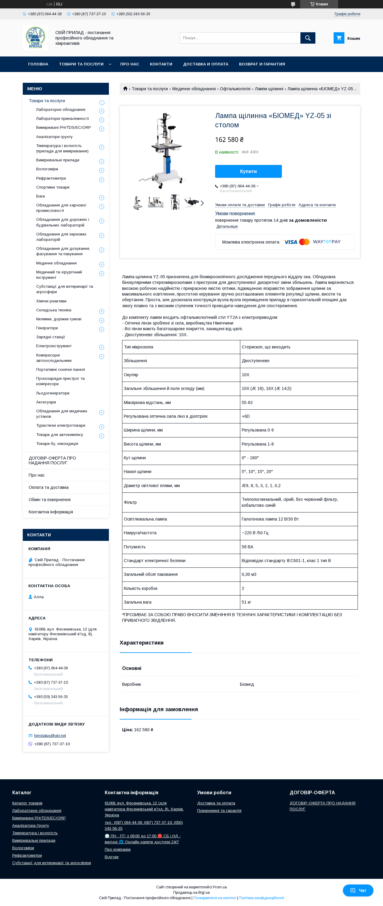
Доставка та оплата (216, 803)
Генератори (47, 328)
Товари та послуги (81, 64)
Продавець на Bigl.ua (191, 892)
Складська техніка (53, 310)
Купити (248, 171)
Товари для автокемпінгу (59, 434)
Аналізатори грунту (54, 136)
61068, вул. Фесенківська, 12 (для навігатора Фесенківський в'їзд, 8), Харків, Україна (144, 809)
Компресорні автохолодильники (54, 358)
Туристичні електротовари (60, 425)
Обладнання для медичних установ (61, 414)
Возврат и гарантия (262, 64)
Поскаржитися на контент (214, 898)
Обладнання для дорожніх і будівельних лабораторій (62, 222)
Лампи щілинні (269, 88)
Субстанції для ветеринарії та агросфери (64, 289)
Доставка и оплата (205, 64)
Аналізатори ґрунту (30, 825)
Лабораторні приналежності (62, 118)
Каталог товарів (27, 803)
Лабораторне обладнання (60, 109)
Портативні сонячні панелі (60, 369)
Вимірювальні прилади (57, 160)
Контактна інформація (51, 511)
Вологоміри (47, 169)
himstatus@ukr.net (50, 735)
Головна (38, 64)
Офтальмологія (235, 88)
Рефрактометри (51, 178)
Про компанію (118, 849)
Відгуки (111, 857)
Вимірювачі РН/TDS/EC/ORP (39, 818)
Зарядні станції (50, 337)
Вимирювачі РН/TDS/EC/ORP (63, 127)
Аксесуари (46, 402)
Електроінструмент (54, 346)
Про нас (129, 64)
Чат (358, 890)
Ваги (40, 196)
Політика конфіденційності (261, 898)
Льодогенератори (52, 393)
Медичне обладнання (194, 88)
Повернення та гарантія (219, 810)
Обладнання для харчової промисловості (61, 208)
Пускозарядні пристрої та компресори (60, 381)
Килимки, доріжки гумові (58, 319)
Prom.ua (220, 887)
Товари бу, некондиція (57, 443)
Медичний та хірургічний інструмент (59, 275)
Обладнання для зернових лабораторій (61, 237)
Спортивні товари (52, 187)
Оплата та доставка (49, 487)
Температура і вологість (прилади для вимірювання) (62, 148)
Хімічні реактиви (51, 301)
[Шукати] (307, 38)
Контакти (161, 64)
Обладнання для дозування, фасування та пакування (63, 251)
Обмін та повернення (50, 499)
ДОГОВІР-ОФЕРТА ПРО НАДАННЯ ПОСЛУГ (52, 460)
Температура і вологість (35, 833)
